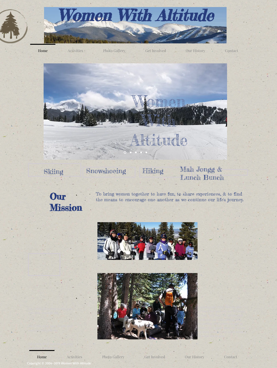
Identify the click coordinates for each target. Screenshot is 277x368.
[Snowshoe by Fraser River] (130, 152)
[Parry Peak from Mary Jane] (125, 152)
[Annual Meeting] (146, 152)
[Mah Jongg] (141, 152)
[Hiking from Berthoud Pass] (136, 152)
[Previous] (50, 111)
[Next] (221, 111)
